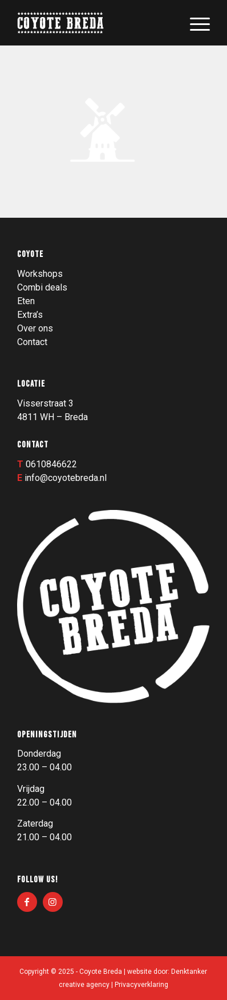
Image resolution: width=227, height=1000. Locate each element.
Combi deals (42, 287)
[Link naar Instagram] (53, 902)
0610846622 (51, 464)
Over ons (35, 328)
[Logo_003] (94, 22)
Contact (32, 342)
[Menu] (194, 22)
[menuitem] (194, 22)
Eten (26, 301)
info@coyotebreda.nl (66, 477)
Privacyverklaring (141, 985)
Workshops (40, 273)
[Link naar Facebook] (27, 902)
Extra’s (30, 314)
